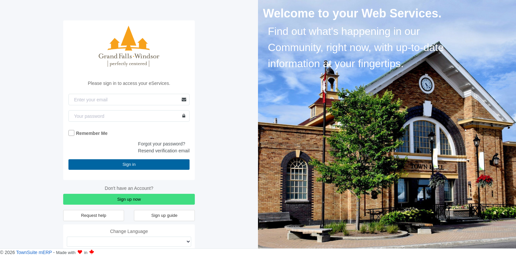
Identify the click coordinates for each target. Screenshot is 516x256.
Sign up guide (164, 215)
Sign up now (129, 199)
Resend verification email (164, 150)
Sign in (129, 164)
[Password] (129, 116)
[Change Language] (129, 242)
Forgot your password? (161, 143)
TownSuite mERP (34, 252)
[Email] (129, 99)
